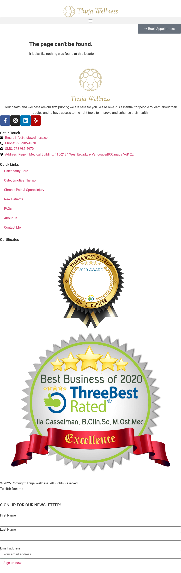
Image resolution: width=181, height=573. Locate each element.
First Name (8, 515)
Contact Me (12, 227)
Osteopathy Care (16, 171)
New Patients (13, 199)
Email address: (10, 548)
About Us (10, 218)
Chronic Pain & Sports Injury (24, 190)
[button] (90, 20)
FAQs (8, 209)
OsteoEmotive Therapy (20, 180)
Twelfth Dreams (11, 489)
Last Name (8, 529)
